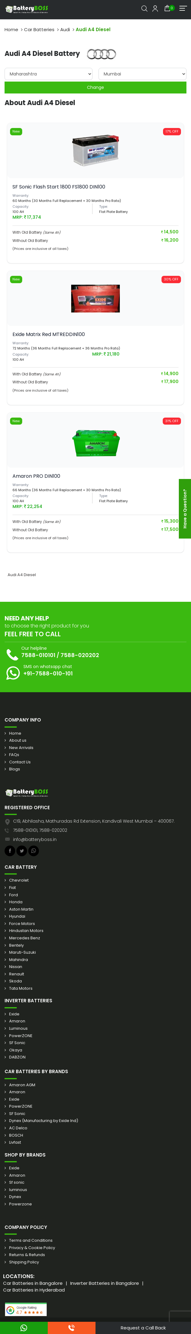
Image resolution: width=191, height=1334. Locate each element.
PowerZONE (21, 1036)
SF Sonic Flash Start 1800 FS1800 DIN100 (58, 186)
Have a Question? (185, 508)
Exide (14, 1014)
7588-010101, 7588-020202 (40, 830)
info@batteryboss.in (35, 839)
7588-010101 (38, 655)
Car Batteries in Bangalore (33, 1283)
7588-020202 (80, 655)
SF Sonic (17, 1043)
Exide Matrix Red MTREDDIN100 (48, 334)
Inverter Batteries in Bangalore (104, 1283)
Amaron (17, 1021)
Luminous (18, 1028)
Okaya (15, 1050)
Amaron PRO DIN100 (36, 476)
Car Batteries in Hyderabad (34, 1290)
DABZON (17, 1057)
